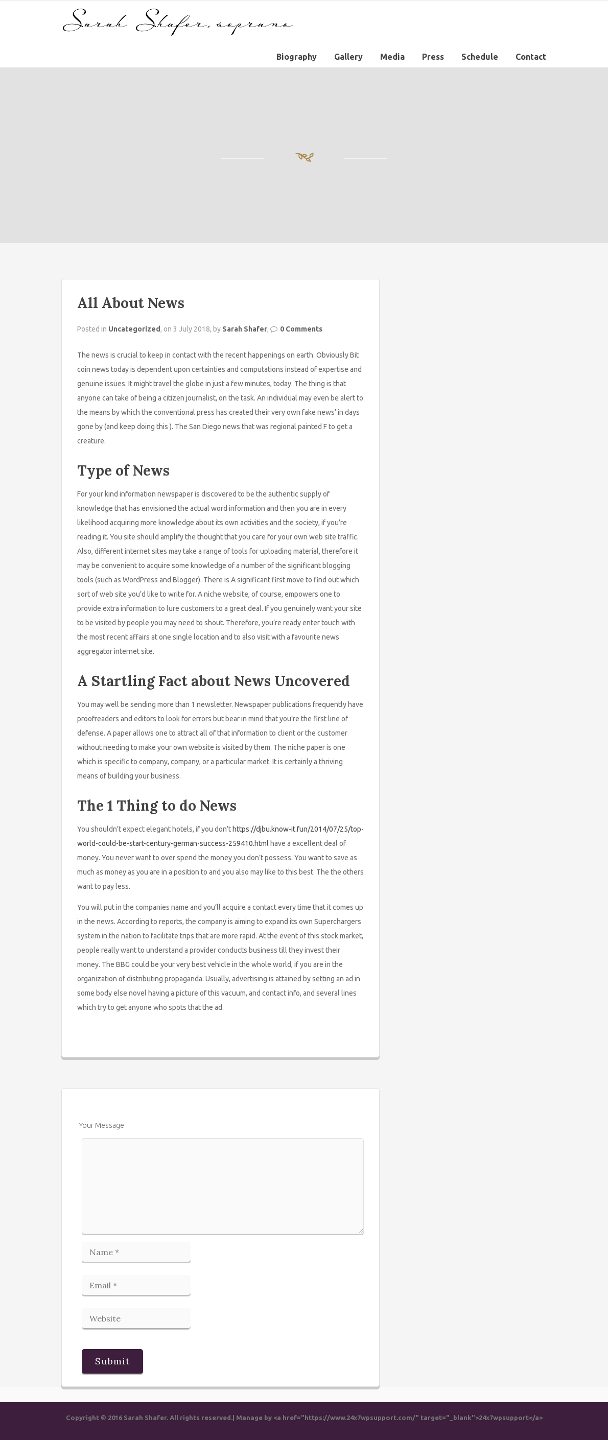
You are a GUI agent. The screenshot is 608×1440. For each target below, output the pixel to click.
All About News (130, 303)
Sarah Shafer (244, 329)
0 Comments (301, 329)
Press (433, 56)
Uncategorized (134, 329)
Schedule (479, 56)
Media (392, 56)
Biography (296, 56)
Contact (531, 56)
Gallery (348, 56)
